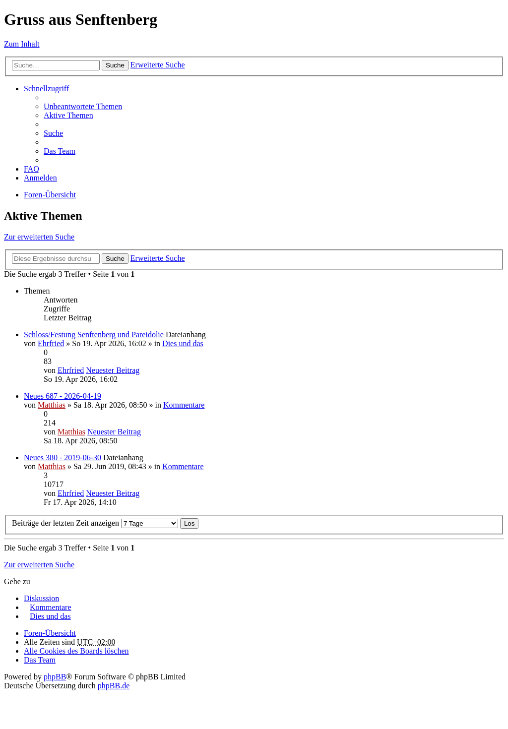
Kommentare (184, 405)
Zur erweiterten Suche (39, 237)
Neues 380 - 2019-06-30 (62, 457)
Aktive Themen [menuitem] (68, 115)
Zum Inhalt (22, 44)
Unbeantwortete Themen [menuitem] (83, 106)
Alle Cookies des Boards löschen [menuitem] (76, 651)
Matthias (51, 405)
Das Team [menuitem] (59, 151)
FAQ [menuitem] (31, 169)
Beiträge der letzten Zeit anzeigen (95, 523)
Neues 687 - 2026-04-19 (62, 396)
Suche (115, 65)
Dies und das (182, 343)
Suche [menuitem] (53, 133)
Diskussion (41, 598)
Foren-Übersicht (50, 194)
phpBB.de (113, 685)
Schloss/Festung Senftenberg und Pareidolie (94, 334)
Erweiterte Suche (157, 65)
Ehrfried (51, 343)
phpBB (55, 676)
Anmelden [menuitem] (40, 178)
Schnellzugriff (46, 88)
